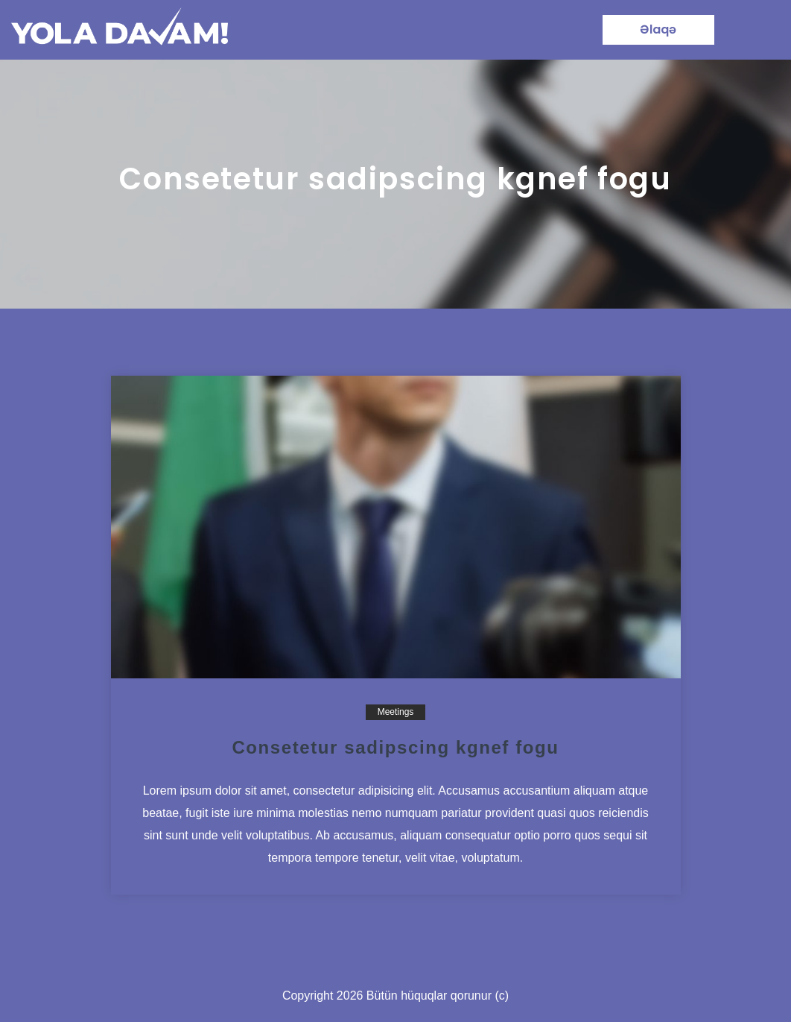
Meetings (396, 712)
